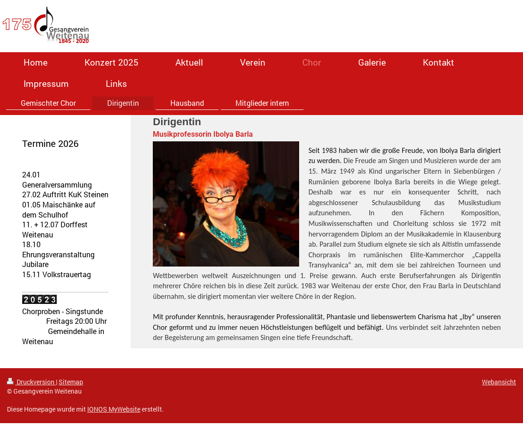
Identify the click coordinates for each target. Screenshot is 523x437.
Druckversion (31, 381)
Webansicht (499, 381)
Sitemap (71, 381)
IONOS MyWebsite (113, 409)
